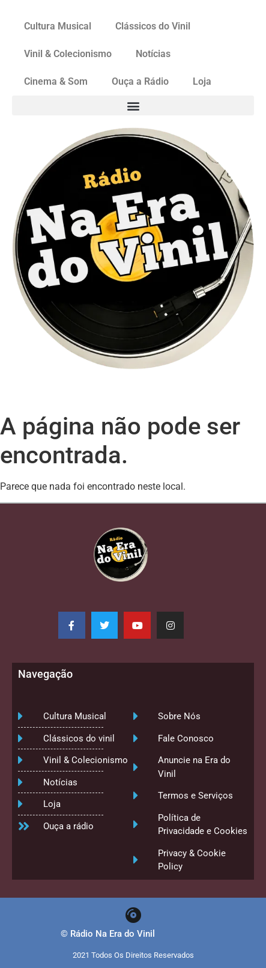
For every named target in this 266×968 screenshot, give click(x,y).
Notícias (153, 53)
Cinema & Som (56, 81)
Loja (202, 81)
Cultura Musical (57, 26)
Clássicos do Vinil (152, 26)
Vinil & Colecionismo (68, 53)
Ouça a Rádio (140, 81)
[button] (133, 105)
